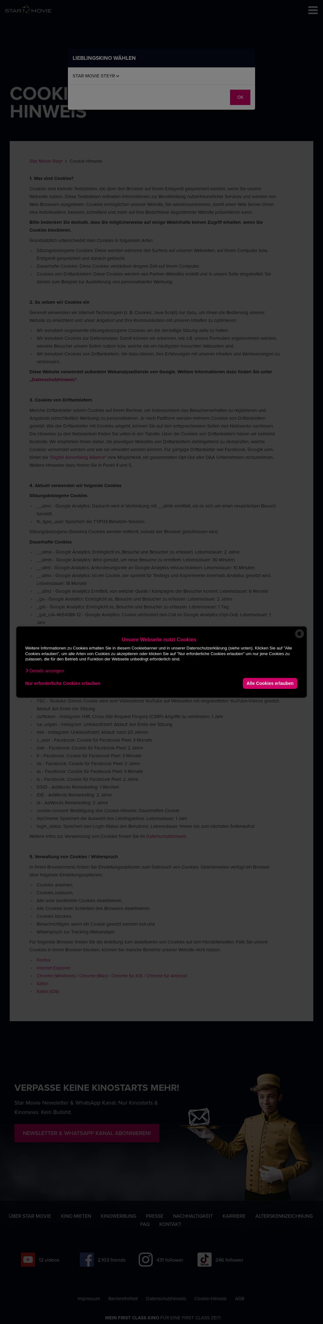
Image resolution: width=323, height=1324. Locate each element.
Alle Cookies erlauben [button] (270, 683)
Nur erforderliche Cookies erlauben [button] (62, 683)
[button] (44, 670)
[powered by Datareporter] (300, 637)
